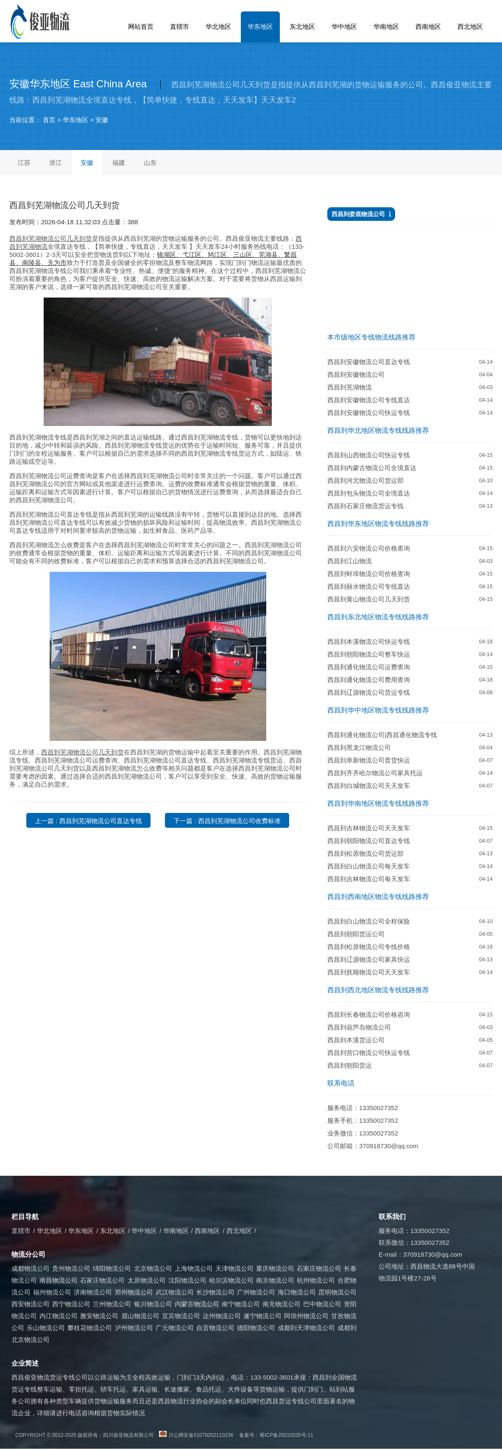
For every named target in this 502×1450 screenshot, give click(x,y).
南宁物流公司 (241, 1304)
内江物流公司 (58, 1315)
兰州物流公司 (112, 1304)
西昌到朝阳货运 (349, 1065)
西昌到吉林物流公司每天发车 (368, 878)
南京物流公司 (275, 1280)
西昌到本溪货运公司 (356, 1040)
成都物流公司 (30, 1268)
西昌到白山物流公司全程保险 (368, 921)
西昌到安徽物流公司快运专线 (368, 412)
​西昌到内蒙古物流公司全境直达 (371, 467)
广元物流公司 (175, 1327)
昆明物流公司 (337, 1292)
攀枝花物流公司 (89, 1327)
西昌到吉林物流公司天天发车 (368, 828)
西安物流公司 (30, 1304)
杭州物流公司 (316, 1280)
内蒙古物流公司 (197, 1304)
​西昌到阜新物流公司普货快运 (368, 760)
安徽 (101, 119)
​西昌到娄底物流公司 (358, 214)
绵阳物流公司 (112, 1268)
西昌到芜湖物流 (349, 387)
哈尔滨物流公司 (231, 1280)
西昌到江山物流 (349, 561)
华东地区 (260, 26)
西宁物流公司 (71, 1304)
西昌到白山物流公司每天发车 (368, 866)
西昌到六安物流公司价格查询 (368, 548)
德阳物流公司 (256, 1327)
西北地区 (470, 26)
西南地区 (428, 26)
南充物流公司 (281, 1304)
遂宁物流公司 (262, 1315)
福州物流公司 (52, 1292)
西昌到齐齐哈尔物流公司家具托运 (375, 772)
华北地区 (218, 26)
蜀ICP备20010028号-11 (286, 1435)
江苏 (24, 162)
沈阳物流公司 (187, 1280)
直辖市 (179, 26)
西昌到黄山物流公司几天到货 (368, 599)
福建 (118, 162)
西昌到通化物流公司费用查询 (368, 679)
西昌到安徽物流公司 (356, 374)
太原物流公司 (147, 1280)
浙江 (55, 162)
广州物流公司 (256, 1292)
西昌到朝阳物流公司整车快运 (368, 654)
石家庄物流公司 (319, 1268)
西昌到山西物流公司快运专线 (368, 455)
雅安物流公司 (99, 1315)
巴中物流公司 (322, 1304)
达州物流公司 (222, 1315)
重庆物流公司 (275, 1268)
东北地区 (302, 26)
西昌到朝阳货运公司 (356, 934)
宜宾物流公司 (181, 1315)
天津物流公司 (234, 1268)
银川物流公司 (153, 1304)
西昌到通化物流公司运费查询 (368, 667)
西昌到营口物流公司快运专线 (368, 1052)
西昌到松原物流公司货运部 (365, 853)
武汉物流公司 (175, 1292)
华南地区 (386, 26)
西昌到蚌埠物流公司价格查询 (368, 573)
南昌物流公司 (58, 1280)
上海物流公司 (194, 1268)
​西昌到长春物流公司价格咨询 (368, 1014)
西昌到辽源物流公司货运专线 (368, 692)
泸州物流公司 (134, 1327)
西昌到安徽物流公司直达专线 (368, 361)
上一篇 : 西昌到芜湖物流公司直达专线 (88, 820)
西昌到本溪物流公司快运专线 (368, 641)
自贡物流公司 (215, 1327)
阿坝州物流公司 (306, 1315)
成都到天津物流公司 (306, 1327)
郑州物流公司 (134, 1292)
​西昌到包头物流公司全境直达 (368, 493)
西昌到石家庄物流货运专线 (365, 505)
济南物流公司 (93, 1292)
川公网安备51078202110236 (200, 1435)
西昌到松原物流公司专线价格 (368, 946)
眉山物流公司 (140, 1315)
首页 (49, 119)
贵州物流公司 (71, 1268)
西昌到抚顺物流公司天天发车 (368, 972)
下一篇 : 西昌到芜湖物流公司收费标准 (227, 820)
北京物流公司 (153, 1268)
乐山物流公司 (46, 1327)
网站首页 (140, 26)
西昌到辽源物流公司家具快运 (368, 959)
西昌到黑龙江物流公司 (359, 747)
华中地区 (344, 26)
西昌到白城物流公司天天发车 (368, 785)
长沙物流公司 (215, 1292)
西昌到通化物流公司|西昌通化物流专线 (382, 734)
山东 (150, 162)
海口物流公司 (297, 1292)
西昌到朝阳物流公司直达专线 (368, 840)
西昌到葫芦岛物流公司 (359, 1027)
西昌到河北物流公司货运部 (365, 480)
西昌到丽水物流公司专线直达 (368, 586)
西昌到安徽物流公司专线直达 (368, 400)
